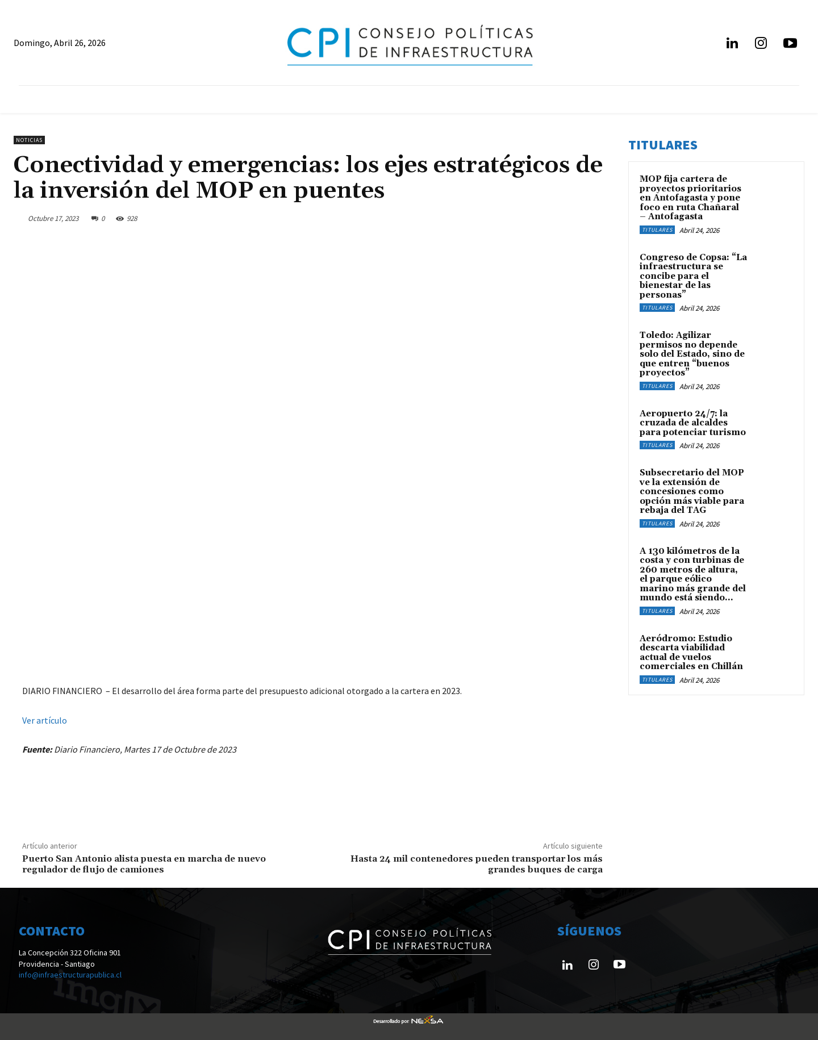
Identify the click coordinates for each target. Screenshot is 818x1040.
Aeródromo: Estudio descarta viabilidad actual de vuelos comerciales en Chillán (691, 653)
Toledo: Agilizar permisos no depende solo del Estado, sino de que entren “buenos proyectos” (692, 354)
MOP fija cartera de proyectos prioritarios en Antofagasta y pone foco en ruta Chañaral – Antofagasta (690, 198)
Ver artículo (44, 720)
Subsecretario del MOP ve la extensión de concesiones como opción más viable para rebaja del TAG (692, 491)
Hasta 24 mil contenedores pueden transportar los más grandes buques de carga (476, 864)
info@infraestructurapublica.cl (70, 975)
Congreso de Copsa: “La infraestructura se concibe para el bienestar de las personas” (693, 276)
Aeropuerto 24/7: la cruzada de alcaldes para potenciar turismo (693, 423)
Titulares (657, 229)
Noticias (29, 140)
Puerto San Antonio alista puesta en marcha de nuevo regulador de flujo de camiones (144, 864)
